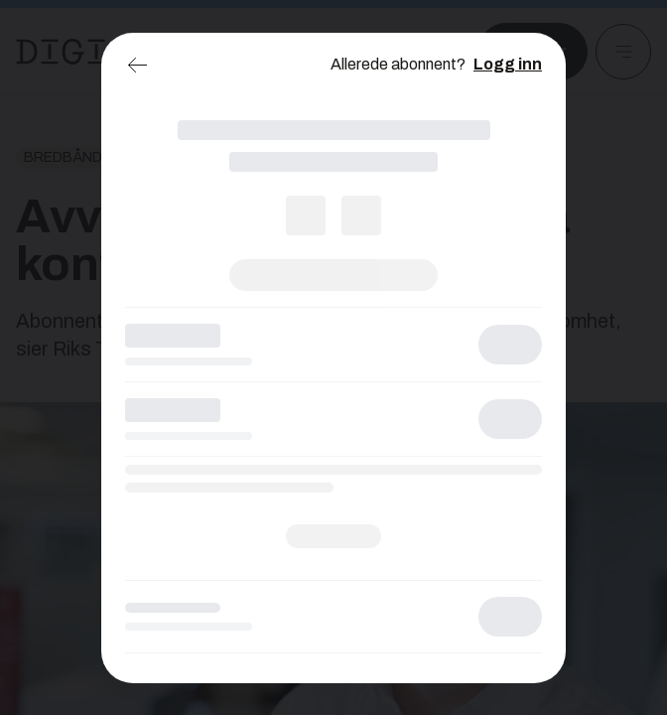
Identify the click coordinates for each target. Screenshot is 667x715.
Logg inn (507, 64)
